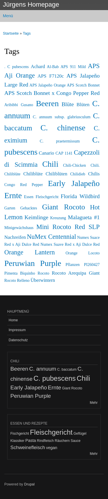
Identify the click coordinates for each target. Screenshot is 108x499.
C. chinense (62, 127)
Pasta (30, 440)
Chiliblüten (56, 174)
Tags (27, 33)
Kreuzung (58, 218)
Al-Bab (53, 67)
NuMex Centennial (51, 236)
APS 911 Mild (73, 67)
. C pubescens (16, 67)
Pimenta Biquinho (19, 273)
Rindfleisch (45, 441)
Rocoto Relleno (17, 280)
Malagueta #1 (84, 217)
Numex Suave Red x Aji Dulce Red (70, 244)
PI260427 (92, 264)
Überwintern (43, 280)
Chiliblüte (33, 174)
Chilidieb (77, 174)
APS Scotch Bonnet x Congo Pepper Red (52, 93)
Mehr (94, 403)
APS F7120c (50, 76)
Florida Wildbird (80, 196)
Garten (9, 208)
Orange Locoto (83, 253)
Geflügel (79, 434)
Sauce (75, 441)
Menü (8, 16)
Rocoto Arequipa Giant (76, 273)
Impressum (17, 330)
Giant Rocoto (63, 207)
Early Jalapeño (74, 183)
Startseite (11, 33)
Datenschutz (18, 340)
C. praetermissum (60, 141)
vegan (51, 447)
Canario (46, 153)
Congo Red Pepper (23, 185)
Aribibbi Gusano (18, 105)
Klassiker (17, 441)
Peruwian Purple (32, 263)
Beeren (47, 103)
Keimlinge (36, 217)
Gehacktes (28, 208)
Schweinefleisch (27, 447)
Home (13, 320)
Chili (50, 164)
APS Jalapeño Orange (47, 85)
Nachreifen (15, 237)
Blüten (83, 104)
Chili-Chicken (74, 165)
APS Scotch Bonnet (83, 85)
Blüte (68, 104)
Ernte (13, 195)
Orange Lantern (29, 252)
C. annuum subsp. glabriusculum (61, 117)
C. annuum (42, 369)
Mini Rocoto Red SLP (68, 226)
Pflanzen (73, 264)
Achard (38, 66)
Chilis (94, 174)
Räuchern (62, 441)
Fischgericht (19, 434)
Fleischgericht (47, 197)
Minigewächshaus (18, 228)
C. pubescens (54, 378)
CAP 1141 (64, 153)
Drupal (29, 484)
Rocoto (43, 273)
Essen (28, 197)
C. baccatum (66, 369)
